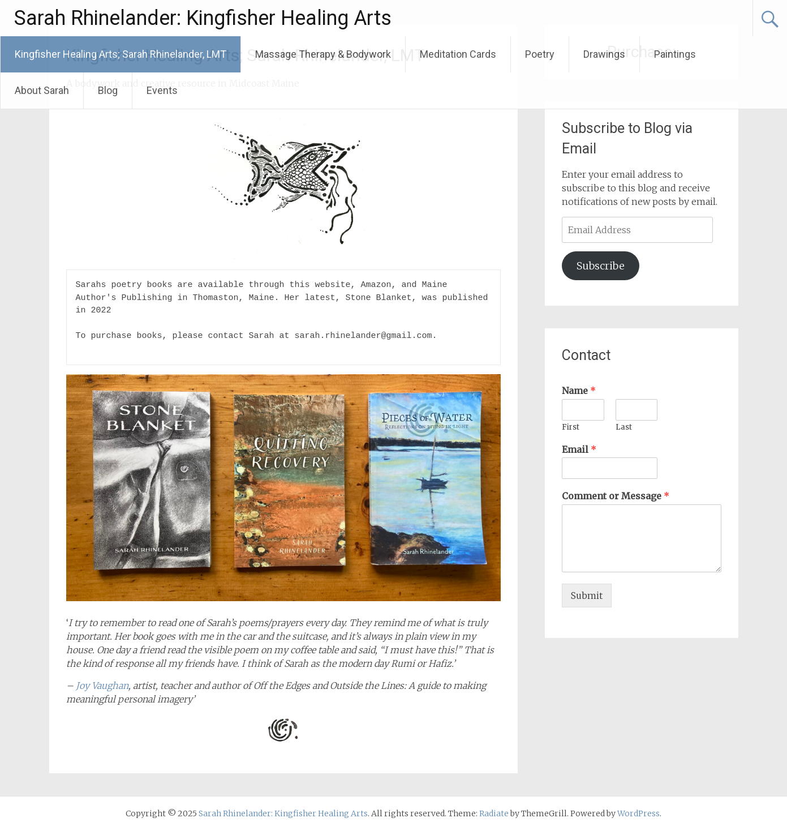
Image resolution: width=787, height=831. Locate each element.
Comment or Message (615, 496)
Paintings (675, 54)
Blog (108, 90)
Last (624, 427)
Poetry (539, 54)
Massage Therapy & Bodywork (323, 54)
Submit (587, 595)
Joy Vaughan (101, 685)
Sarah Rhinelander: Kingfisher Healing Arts (203, 18)
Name (579, 390)
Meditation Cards (458, 54)
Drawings (604, 54)
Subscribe (601, 265)
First (570, 427)
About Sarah (42, 90)
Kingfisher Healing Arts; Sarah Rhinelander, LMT (120, 54)
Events (162, 90)
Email (579, 449)
